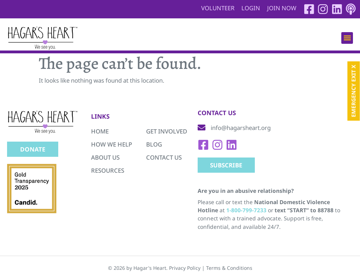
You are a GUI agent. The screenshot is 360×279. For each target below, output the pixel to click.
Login (250, 8)
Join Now (281, 8)
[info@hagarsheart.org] (201, 128)
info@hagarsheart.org (241, 128)
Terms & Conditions (229, 268)
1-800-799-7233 (246, 210)
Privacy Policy (184, 268)
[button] (347, 38)
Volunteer (217, 8)
